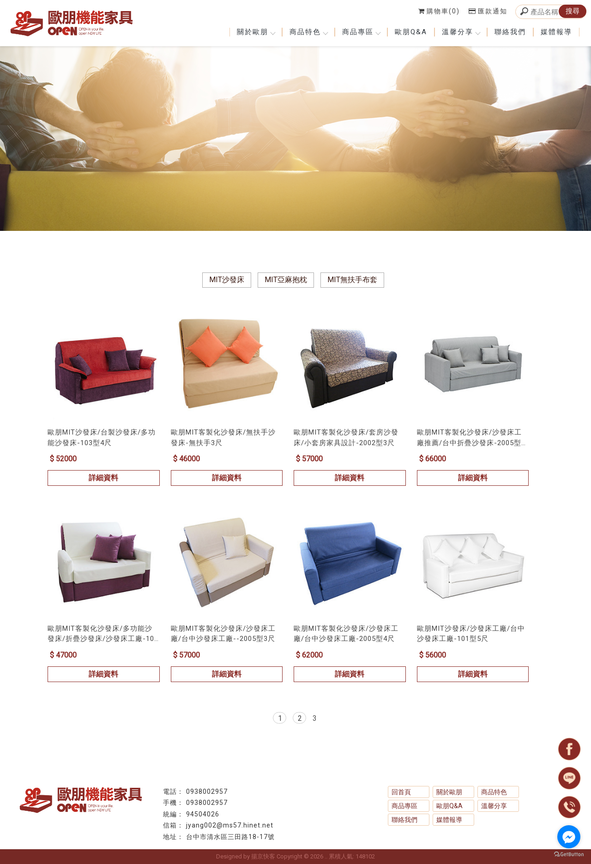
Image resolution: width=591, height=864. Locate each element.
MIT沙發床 (226, 279)
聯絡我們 (510, 32)
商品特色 (308, 32)
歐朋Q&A (411, 32)
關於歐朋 (256, 32)
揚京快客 (263, 856)
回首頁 (401, 792)
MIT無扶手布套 (352, 279)
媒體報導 (556, 32)
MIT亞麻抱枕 (286, 279)
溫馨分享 (461, 32)
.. (326, 856)
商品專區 (361, 32)
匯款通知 (488, 11)
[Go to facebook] (568, 836)
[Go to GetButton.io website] (569, 855)
